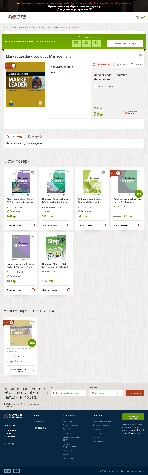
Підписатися (135, 393)
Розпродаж (39, 427)
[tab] (120, 65)
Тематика (93, 387)
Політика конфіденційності (70, 445)
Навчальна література (27, 27)
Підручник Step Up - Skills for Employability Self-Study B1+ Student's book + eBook (55, 266)
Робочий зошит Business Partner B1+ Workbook (90, 201)
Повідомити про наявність (129, 113)
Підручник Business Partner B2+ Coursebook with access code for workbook (56, 201)
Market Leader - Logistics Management (19, 350)
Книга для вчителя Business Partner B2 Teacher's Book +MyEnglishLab (20, 266)
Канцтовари (97, 437)
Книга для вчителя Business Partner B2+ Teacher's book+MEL (127, 201)
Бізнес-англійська (44, 27)
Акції (36, 415)
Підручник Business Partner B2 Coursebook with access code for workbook (20, 201)
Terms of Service (129, 433)
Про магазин (68, 433)
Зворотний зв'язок (133, 418)
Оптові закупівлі (69, 421)
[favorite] (140, 55)
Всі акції (66, 429)
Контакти (67, 455)
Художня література (101, 425)
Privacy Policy (134, 430)
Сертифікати (98, 441)
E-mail (54, 387)
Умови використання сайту (71, 438)
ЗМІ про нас (68, 451)
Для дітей (97, 433)
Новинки (38, 421)
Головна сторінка (10, 27)
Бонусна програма (70, 425)
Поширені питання (70, 459)
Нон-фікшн (97, 429)
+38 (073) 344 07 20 (12, 425)
